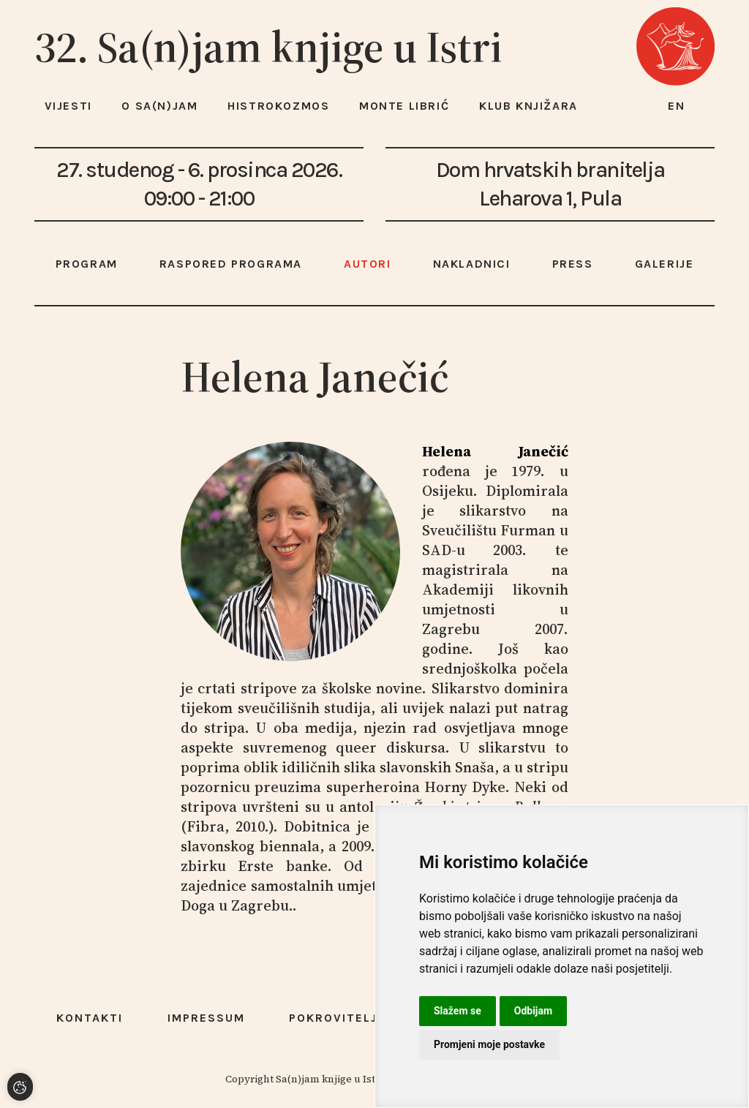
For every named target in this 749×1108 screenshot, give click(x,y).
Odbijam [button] (533, 1011)
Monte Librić (404, 106)
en (676, 106)
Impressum (206, 1018)
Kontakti (89, 1018)
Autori (367, 264)
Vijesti (68, 106)
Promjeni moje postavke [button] (489, 1044)
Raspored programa (230, 264)
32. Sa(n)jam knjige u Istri (268, 47)
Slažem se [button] (457, 1011)
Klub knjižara (528, 106)
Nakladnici (472, 264)
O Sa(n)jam (159, 106)
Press (572, 264)
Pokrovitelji (335, 1018)
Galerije (664, 264)
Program (87, 264)
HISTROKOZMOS (278, 106)
